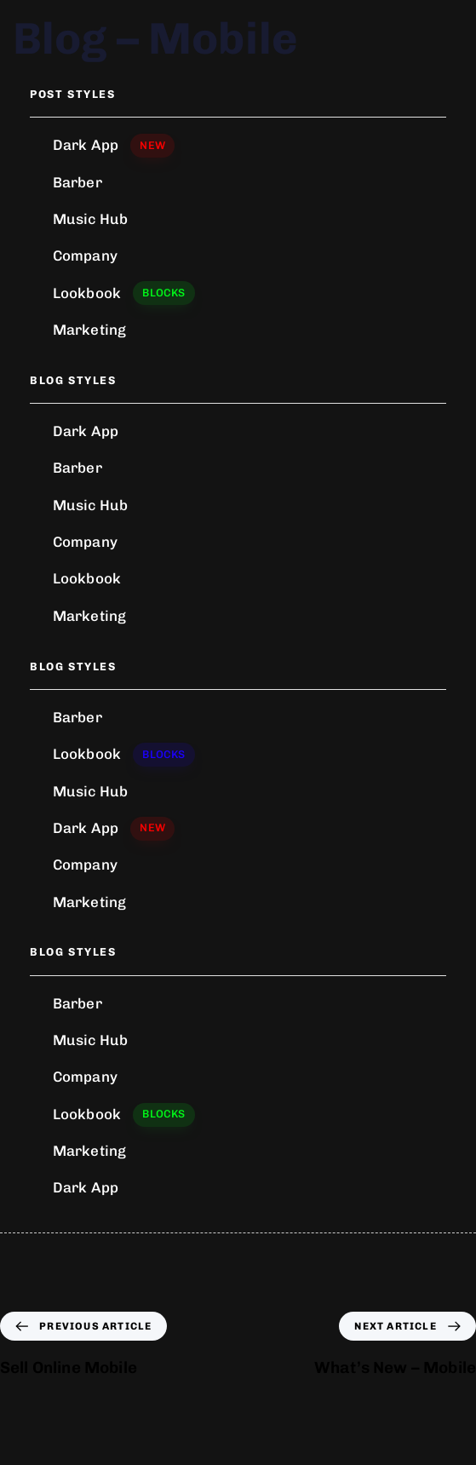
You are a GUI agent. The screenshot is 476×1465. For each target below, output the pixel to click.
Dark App (114, 146)
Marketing (89, 329)
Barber (77, 182)
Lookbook (124, 293)
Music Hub (90, 218)
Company (85, 255)
